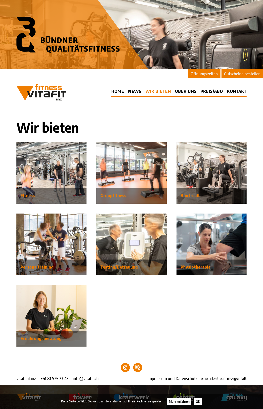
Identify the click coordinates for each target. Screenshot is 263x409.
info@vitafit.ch (86, 378)
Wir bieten (158, 91)
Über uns (185, 91)
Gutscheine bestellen (242, 73)
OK (198, 402)
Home (117, 91)
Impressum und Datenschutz (172, 378)
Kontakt (237, 91)
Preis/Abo (212, 91)
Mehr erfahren (179, 402)
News (134, 91)
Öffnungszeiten (204, 73)
